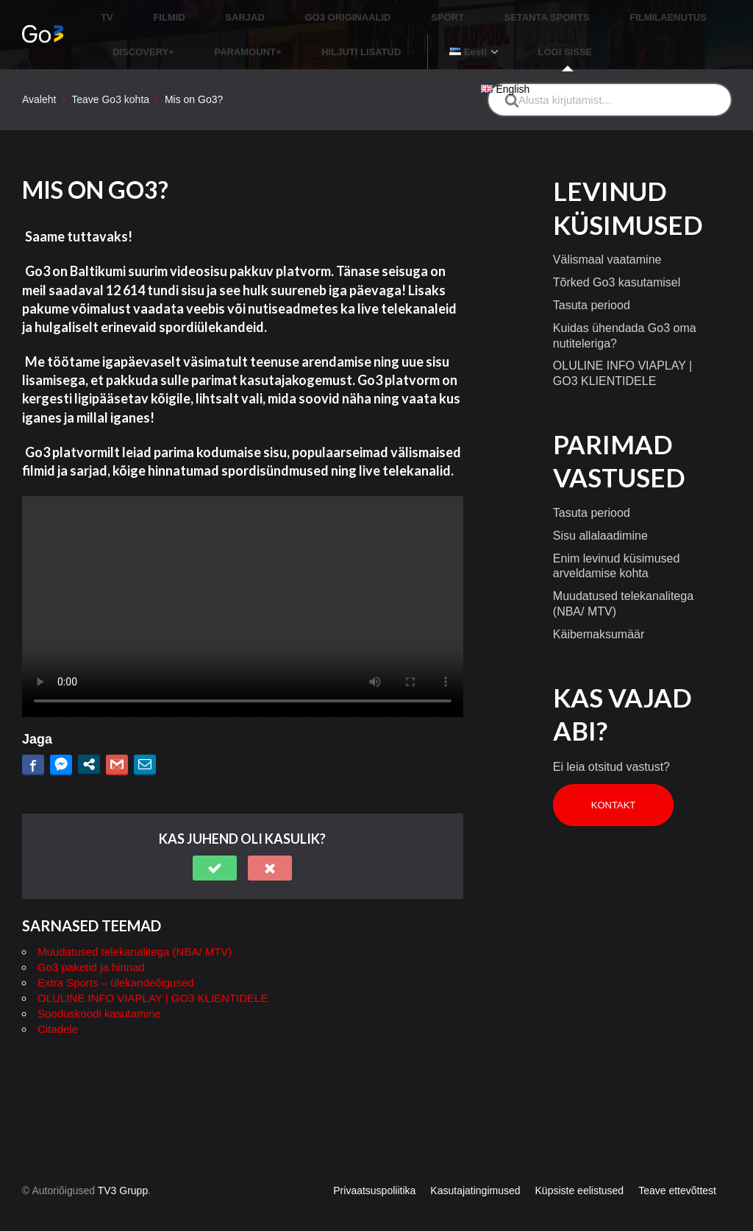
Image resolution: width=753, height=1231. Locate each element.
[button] (215, 841)
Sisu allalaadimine (600, 508)
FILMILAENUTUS (568, 10)
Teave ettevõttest (677, 1164)
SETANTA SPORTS (463, 10)
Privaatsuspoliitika (374, 1164)
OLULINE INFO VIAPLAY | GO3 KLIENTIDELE (153, 971)
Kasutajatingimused (475, 1164)
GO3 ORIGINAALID (297, 10)
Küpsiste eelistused (579, 1164)
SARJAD (211, 10)
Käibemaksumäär (599, 607)
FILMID (152, 10)
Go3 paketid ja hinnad (91, 940)
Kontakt (613, 778)
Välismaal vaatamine (607, 233)
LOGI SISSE (413, 32)
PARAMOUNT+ (146, 32)
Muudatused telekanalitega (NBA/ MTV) (135, 925)
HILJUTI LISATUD (242, 32)
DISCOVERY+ (661, 10)
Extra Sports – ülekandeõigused (116, 956)
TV (107, 10)
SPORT (380, 10)
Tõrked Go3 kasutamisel (616, 256)
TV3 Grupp (123, 1164)
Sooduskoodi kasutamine (99, 987)
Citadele (58, 1002)
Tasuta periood (591, 278)
